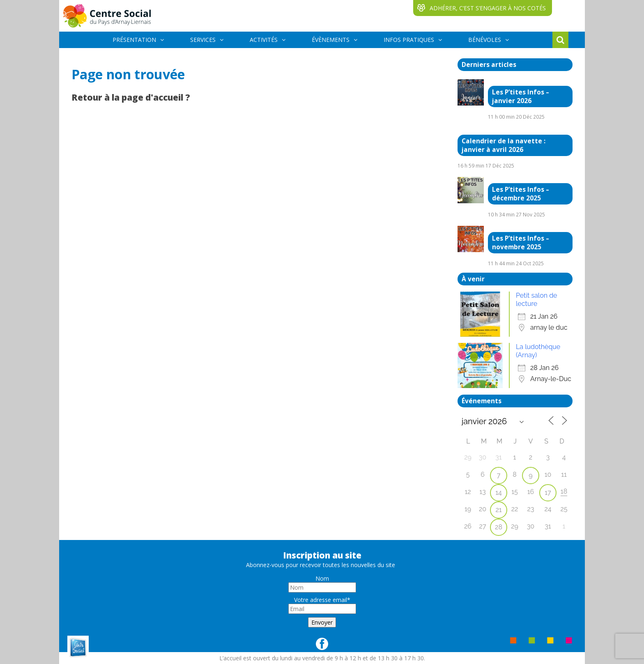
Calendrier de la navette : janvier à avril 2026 (503, 145)
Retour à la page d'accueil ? (130, 97)
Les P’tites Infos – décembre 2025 (520, 193)
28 (498, 527)
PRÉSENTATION (134, 40)
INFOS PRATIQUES (409, 40)
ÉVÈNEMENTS (331, 40)
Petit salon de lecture (536, 300)
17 (548, 492)
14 (498, 492)
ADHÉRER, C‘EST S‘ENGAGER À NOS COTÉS (488, 8)
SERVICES (203, 40)
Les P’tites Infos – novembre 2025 (520, 242)
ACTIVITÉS (264, 40)
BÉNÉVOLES (484, 40)
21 (498, 510)
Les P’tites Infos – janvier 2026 (520, 96)
